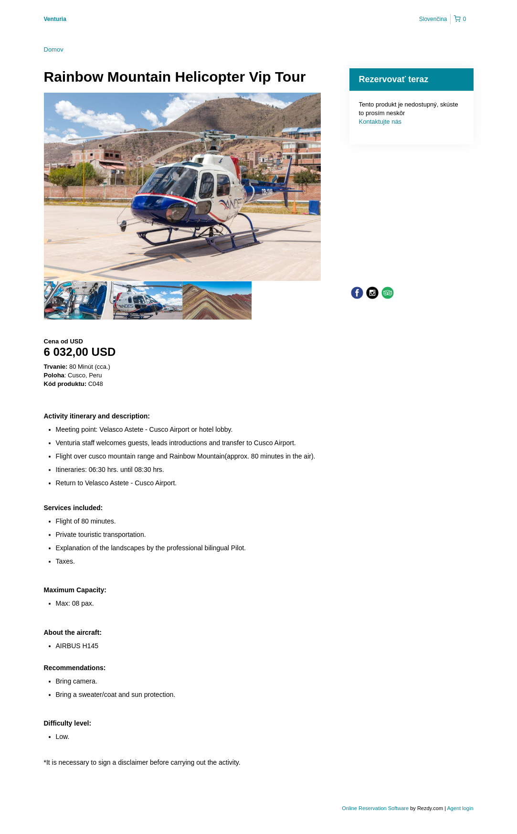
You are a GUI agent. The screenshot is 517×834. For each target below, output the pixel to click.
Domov (53, 49)
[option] (78, 300)
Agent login (460, 808)
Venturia (55, 19)
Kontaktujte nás (380, 121)
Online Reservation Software (375, 808)
